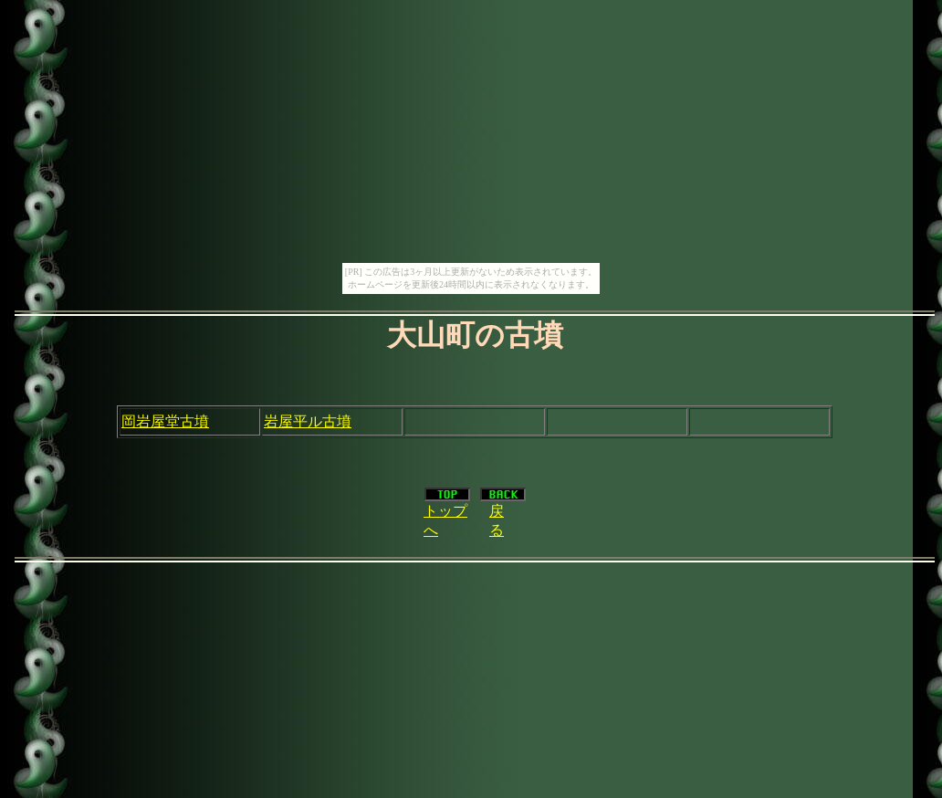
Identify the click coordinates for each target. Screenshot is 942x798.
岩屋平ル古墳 (307, 421)
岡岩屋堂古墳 (165, 421)
